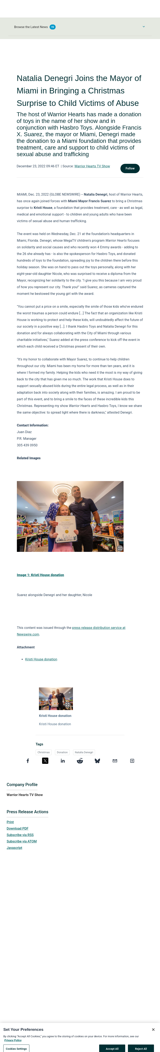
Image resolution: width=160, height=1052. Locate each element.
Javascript (14, 848)
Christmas (44, 752)
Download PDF (18, 828)
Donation (62, 752)
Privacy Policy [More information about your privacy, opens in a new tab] (12, 1043)
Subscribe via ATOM (22, 841)
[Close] (153, 1033)
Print (10, 822)
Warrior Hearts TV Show (92, 166)
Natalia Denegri (84, 752)
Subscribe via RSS (20, 835)
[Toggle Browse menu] (144, 26)
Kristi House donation (41, 659)
